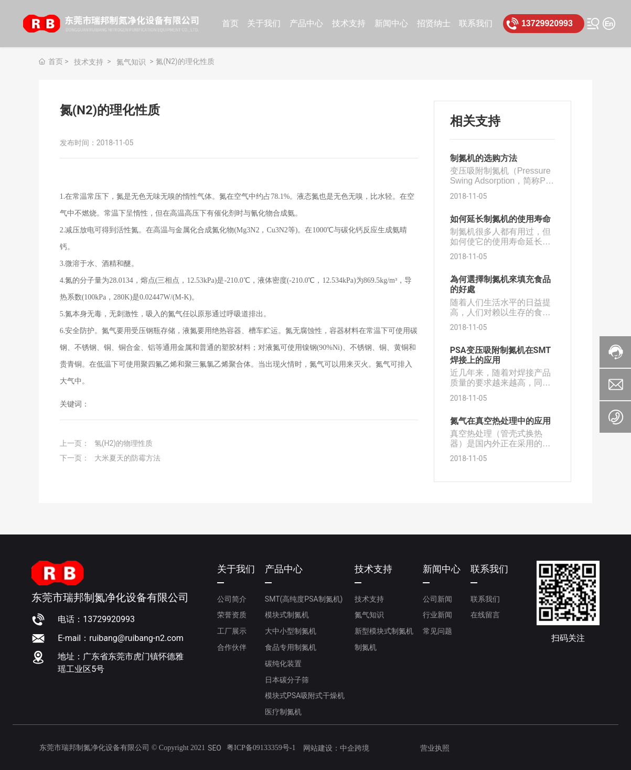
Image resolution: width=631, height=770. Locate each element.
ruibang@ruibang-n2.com (136, 638)
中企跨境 (354, 748)
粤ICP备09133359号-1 (261, 748)
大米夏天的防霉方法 (127, 458)
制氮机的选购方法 (483, 158)
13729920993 (547, 23)
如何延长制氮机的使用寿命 (500, 219)
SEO (214, 748)
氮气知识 (131, 62)
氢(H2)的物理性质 (123, 443)
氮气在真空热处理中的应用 (500, 421)
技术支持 (88, 62)
